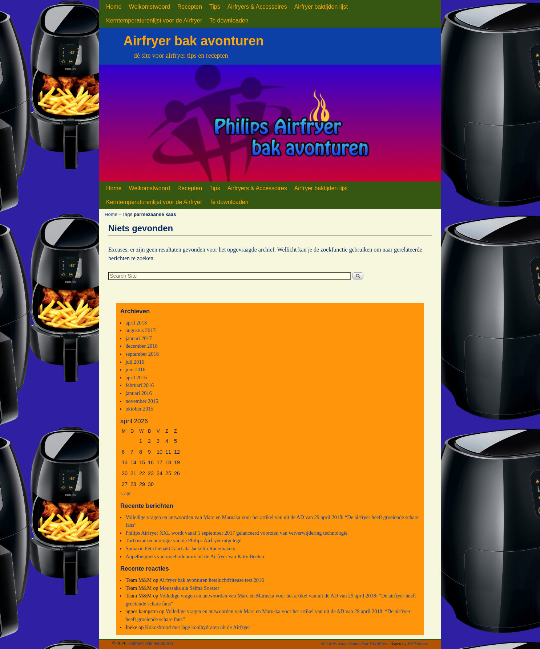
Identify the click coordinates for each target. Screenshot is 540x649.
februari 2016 (139, 385)
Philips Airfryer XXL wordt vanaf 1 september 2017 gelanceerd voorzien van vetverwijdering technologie (236, 533)
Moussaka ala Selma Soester (189, 588)
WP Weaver (417, 643)
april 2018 (136, 323)
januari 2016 (138, 393)
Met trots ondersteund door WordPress (354, 643)
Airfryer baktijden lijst (321, 7)
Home (114, 7)
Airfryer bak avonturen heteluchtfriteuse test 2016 (211, 580)
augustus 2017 (140, 330)
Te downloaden (228, 20)
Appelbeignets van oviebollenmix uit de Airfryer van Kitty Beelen (194, 556)
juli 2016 (134, 362)
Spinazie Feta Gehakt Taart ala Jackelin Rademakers (180, 548)
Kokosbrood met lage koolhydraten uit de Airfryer (197, 627)
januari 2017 (138, 338)
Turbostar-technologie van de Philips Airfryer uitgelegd (183, 540)
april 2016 (136, 377)
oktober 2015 (139, 409)
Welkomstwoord (149, 7)
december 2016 (141, 346)
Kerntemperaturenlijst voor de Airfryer (154, 20)
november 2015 (141, 401)
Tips (214, 7)
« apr (125, 493)
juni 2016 (135, 369)
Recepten (189, 7)
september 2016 (142, 354)
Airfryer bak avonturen (194, 40)
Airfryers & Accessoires (257, 7)
